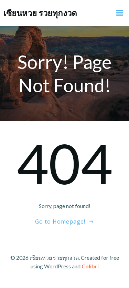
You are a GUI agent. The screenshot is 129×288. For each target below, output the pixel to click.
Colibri (90, 266)
